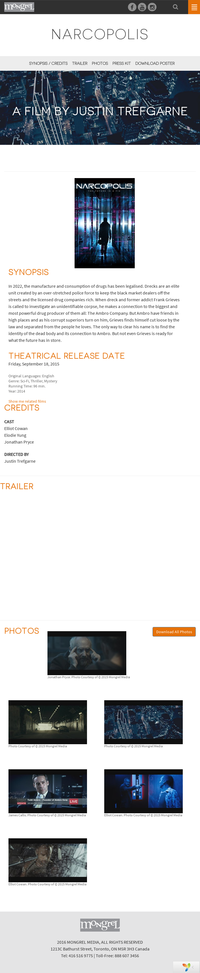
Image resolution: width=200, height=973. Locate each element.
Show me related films (27, 401)
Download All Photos (174, 631)
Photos (100, 63)
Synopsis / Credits (48, 63)
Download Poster (155, 63)
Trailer (79, 63)
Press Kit (121, 63)
